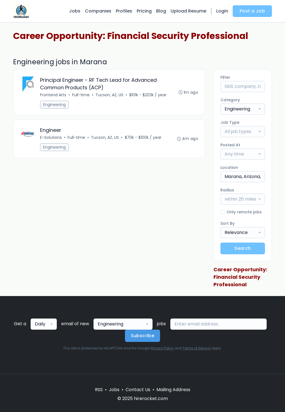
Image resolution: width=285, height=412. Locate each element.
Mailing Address (173, 389)
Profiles (124, 11)
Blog (161, 11)
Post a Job (252, 11)
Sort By (227, 223)
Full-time (81, 95)
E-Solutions (51, 137)
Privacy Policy (162, 348)
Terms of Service (196, 348)
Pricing (144, 11)
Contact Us (138, 389)
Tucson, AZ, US (109, 95)
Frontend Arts (53, 95)
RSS (99, 389)
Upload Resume (188, 11)
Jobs (74, 11)
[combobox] (242, 109)
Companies (98, 11)
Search (242, 248)
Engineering (54, 104)
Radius (227, 190)
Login (222, 11)
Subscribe (142, 335)
